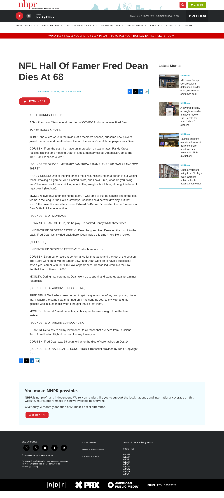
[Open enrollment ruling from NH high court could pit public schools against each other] (169, 177)
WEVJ (126, 471)
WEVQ (126, 478)
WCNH (126, 461)
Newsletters (51, 32)
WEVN (126, 473)
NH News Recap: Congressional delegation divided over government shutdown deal (190, 94)
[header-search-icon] (184, 8)
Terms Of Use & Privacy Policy (138, 449)
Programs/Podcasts (80, 32)
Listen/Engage (111, 32)
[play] (19, 22)
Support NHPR (37, 421)
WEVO (126, 476)
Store (188, 32)
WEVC (126, 463)
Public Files (128, 455)
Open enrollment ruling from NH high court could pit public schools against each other (191, 183)
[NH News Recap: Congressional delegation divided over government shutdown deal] (169, 88)
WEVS (126, 481)
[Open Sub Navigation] (37, 32)
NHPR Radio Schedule (93, 456)
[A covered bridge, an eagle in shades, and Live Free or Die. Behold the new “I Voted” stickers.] (169, 115)
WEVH (126, 468)
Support (200, 8)
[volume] (28, 22)
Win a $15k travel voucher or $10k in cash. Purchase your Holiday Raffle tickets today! (112, 42)
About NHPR (135, 32)
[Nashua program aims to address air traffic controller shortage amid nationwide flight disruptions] (169, 146)
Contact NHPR (89, 449)
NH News (185, 82)
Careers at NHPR (90, 463)
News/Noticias (25, 32)
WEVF (126, 466)
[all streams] (197, 22)
